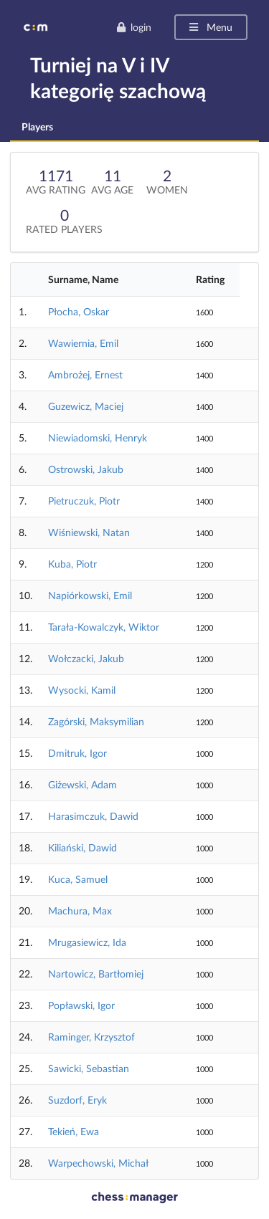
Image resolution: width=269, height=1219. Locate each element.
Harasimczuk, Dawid (93, 816)
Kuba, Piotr (72, 564)
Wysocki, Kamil (81, 690)
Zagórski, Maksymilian (96, 721)
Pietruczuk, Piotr (84, 500)
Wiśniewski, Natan (89, 532)
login (133, 27)
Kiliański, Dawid (82, 847)
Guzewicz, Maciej (85, 406)
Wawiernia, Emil (83, 343)
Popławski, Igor (81, 1005)
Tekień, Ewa (73, 1131)
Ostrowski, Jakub (85, 469)
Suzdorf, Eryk (77, 1100)
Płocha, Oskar (78, 311)
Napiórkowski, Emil (90, 595)
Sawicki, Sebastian (88, 1068)
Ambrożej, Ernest (85, 374)
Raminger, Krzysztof (91, 1037)
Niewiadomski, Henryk (97, 437)
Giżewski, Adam (82, 784)
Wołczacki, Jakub (86, 658)
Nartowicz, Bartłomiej (95, 973)
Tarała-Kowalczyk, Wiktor (103, 627)
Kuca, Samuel (78, 879)
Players (37, 126)
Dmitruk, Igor (77, 753)
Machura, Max (80, 910)
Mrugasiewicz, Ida (87, 942)
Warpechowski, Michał (98, 1163)
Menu (209, 27)
